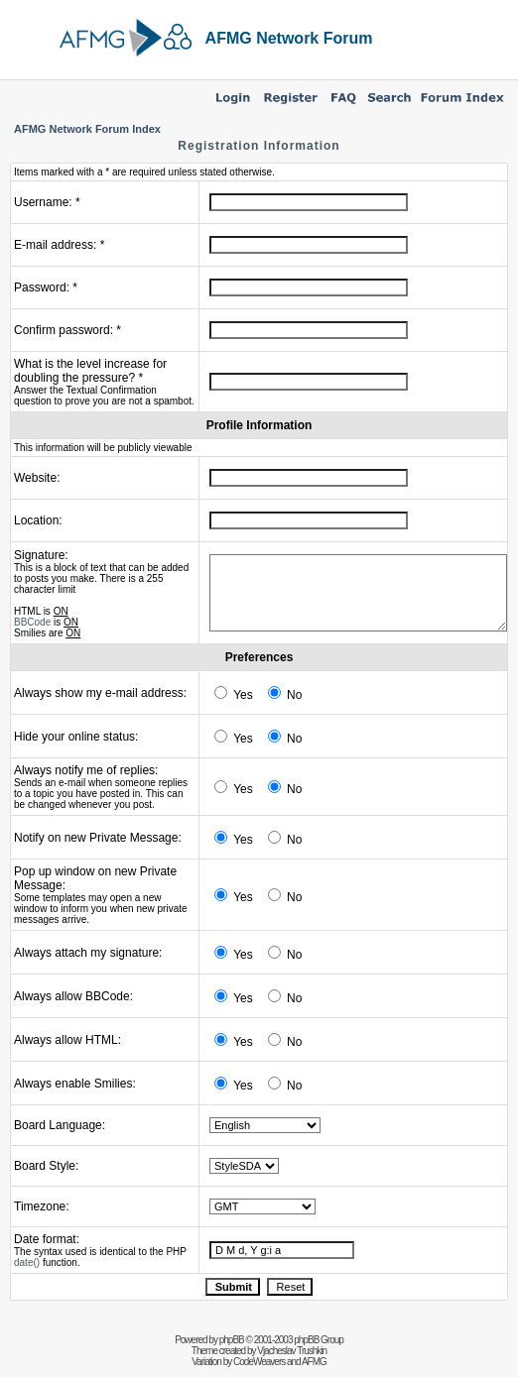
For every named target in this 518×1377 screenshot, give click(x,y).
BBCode (32, 622)
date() (27, 1262)
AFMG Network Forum (289, 38)
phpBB (231, 1339)
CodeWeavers (259, 1361)
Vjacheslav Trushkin (291, 1350)
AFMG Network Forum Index (87, 129)
